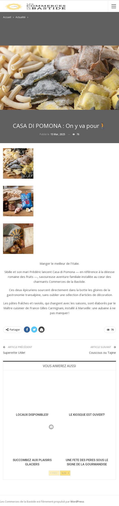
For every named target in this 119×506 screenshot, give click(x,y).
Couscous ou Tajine (102, 352)
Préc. (54, 472)
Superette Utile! (14, 352)
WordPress (77, 501)
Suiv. (65, 472)
